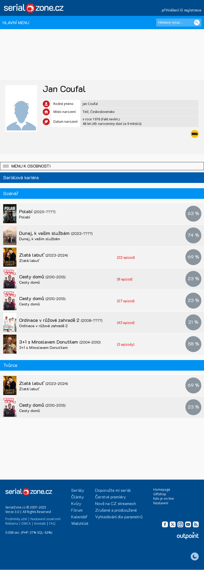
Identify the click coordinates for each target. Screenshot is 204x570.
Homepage (161, 489)
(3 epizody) (125, 344)
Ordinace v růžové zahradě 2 (61, 320)
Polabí (37, 211)
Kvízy (76, 503)
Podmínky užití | (17, 519)
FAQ (52, 523)
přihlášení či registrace (181, 9)
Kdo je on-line (163, 498)
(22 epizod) (126, 257)
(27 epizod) (126, 301)
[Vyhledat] (197, 22)
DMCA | (27, 523)
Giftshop (159, 494)
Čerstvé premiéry (110, 496)
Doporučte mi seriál (113, 490)
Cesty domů (42, 276)
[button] (102, 166)
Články (77, 496)
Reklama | (13, 523)
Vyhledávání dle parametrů (119, 516)
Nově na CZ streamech (115, 503)
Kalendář (79, 516)
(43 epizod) (126, 322)
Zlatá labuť (43, 255)
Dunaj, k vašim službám (56, 233)
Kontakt (40, 523)
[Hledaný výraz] (178, 23)
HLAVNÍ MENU (16, 22)
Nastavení (160, 503)
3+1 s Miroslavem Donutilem (60, 342)
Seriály (77, 490)
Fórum (77, 510)
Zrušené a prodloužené (116, 510)
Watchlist (79, 523)
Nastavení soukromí (46, 519)
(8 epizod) (125, 279)
